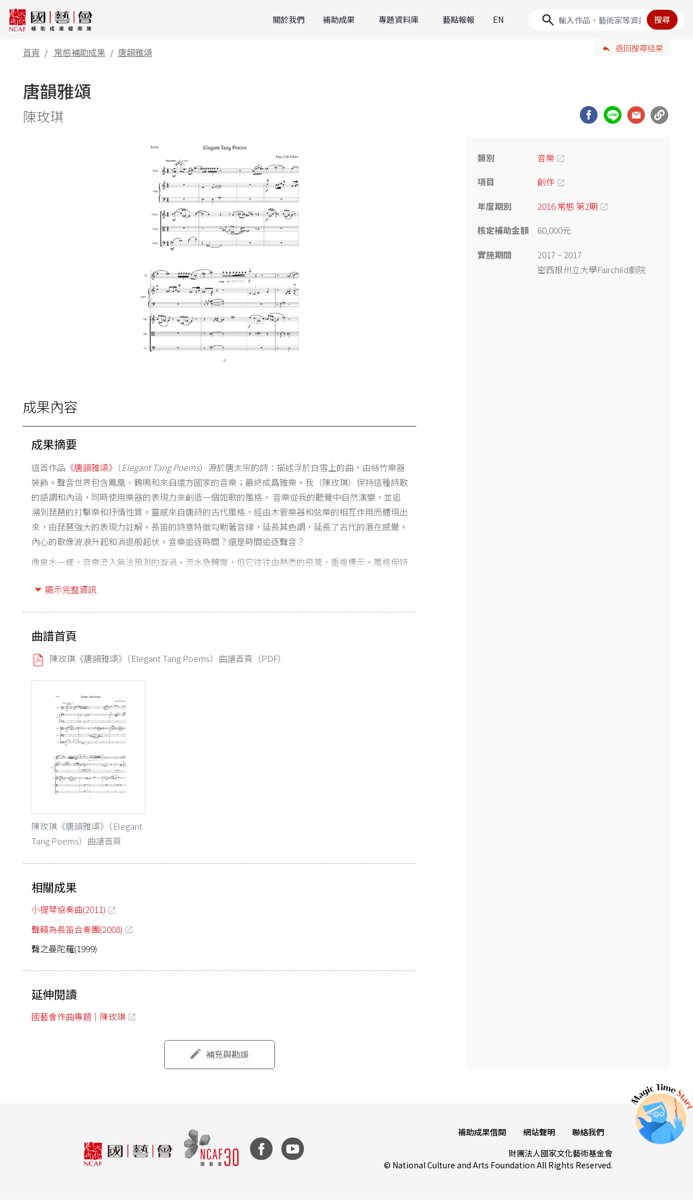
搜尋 (662, 19)
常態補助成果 (80, 52)
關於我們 (289, 19)
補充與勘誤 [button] (227, 1057)
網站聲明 (537, 1134)
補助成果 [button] (339, 19)
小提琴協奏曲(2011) (68, 912)
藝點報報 (459, 19)
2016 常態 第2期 (567, 206)
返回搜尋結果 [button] (639, 48)
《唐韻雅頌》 (91, 467)
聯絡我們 (587, 1134)
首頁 (31, 52)
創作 (545, 182)
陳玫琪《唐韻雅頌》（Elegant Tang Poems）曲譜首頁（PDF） (168, 658)
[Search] (606, 20)
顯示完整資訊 (70, 589)
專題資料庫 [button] (399, 19)
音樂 (545, 158)
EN (498, 19)
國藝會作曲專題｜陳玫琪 (78, 1019)
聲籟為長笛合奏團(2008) (77, 931)
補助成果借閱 (479, 1134)
